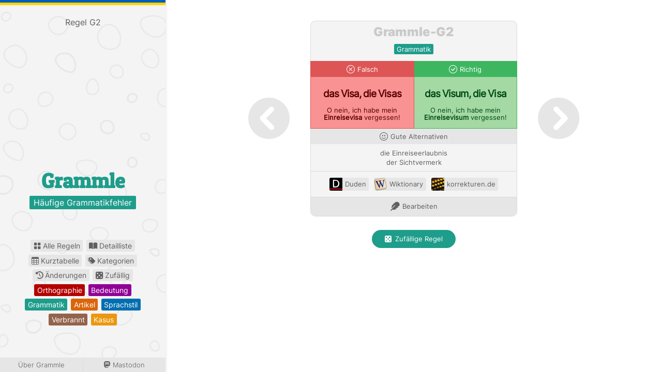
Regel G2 (83, 22)
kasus (104, 319)
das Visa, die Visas (362, 93)
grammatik (46, 304)
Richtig (471, 69)
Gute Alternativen (419, 137)
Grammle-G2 (413, 31)
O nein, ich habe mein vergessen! (362, 114)
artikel (84, 304)
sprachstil (121, 304)
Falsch (367, 69)
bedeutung (109, 290)
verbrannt (68, 319)
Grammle (83, 180)
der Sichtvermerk (414, 162)
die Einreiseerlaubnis (413, 153)
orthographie (59, 290)
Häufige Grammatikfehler (83, 202)
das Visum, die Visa (465, 93)
